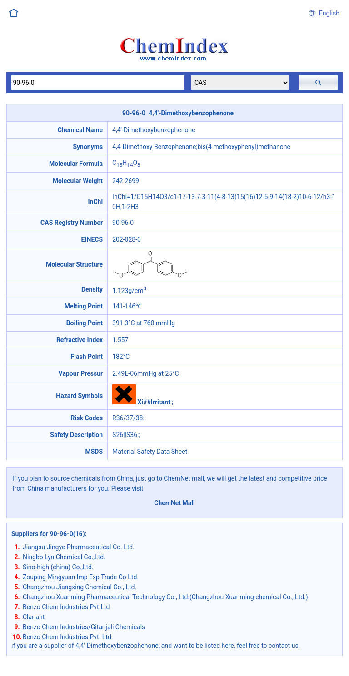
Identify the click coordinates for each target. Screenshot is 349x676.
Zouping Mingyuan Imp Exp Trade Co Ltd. (81, 577)
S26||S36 (124, 434)
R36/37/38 (127, 418)
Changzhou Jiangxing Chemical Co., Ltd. (79, 587)
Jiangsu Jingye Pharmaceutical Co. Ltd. (79, 547)
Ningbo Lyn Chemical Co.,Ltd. (64, 557)
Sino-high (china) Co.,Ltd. (58, 567)
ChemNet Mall (174, 503)
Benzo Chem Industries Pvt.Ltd (66, 607)
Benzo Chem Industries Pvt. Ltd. (68, 637)
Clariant (34, 617)
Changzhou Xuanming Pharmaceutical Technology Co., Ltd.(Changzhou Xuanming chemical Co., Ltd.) (165, 597)
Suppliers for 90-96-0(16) (48, 533)
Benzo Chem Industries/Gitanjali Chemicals (84, 627)
